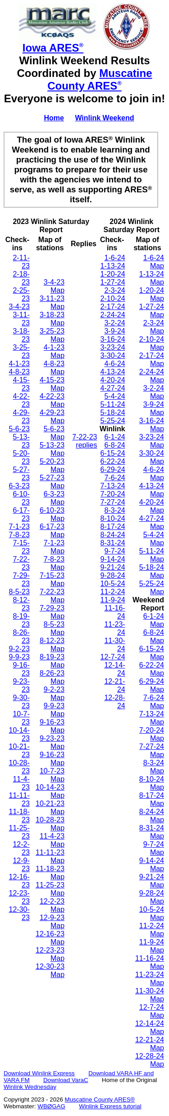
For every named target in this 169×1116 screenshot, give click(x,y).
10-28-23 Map (50, 824)
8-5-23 (19, 592)
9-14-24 (112, 559)
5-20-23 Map (52, 465)
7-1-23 (19, 526)
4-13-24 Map (151, 490)
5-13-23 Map (52, 449)
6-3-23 (19, 486)
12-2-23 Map (52, 905)
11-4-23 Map (52, 840)
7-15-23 (21, 547)
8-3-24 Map (153, 767)
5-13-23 (21, 441)
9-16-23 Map (52, 726)
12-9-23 (21, 865)
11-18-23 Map (50, 873)
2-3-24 (114, 290)
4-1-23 (19, 363)
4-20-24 (112, 380)
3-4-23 (19, 306)
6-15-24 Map (151, 653)
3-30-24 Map (151, 457)
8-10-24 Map (151, 783)
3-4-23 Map (54, 286)
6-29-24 (112, 469)
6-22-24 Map (151, 669)
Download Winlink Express (39, 1073)
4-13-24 (112, 372)
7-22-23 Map (52, 596)
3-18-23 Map (52, 319)
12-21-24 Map (149, 1044)
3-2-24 (114, 323)
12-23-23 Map (50, 954)
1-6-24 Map (153, 262)
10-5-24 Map (151, 913)
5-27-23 (21, 474)
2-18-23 (21, 278)
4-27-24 (112, 388)
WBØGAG (51, 1106)
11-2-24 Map (151, 930)
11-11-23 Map (50, 856)
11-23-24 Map (149, 979)
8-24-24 (112, 535)
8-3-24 (114, 510)
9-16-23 (21, 669)
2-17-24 (112, 306)
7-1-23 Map (54, 547)
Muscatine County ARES (99, 79)
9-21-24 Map (151, 881)
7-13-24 (112, 486)
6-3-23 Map (54, 498)
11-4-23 (21, 783)
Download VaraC (65, 1080)
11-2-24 (112, 592)
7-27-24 (112, 502)
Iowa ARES (53, 48)
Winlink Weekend (104, 118)
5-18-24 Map (151, 571)
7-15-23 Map (52, 579)
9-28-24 (112, 575)
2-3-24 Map (153, 327)
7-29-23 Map (52, 612)
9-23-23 (21, 685)
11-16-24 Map (149, 962)
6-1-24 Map (153, 620)
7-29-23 (21, 579)
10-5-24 (112, 583)
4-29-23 (21, 416)
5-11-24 (112, 404)
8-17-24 (112, 526)
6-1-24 (114, 437)
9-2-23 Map (54, 693)
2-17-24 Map (151, 359)
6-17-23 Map (52, 531)
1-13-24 (112, 266)
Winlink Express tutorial (110, 1106)
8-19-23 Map (52, 661)
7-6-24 (114, 478)
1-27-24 (112, 282)
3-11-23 (21, 319)
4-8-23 (19, 372)
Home (54, 118)
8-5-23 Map (54, 628)
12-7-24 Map (151, 1011)
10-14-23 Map (50, 791)
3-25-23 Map (52, 335)
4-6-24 (114, 363)
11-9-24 (112, 600)
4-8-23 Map (54, 368)
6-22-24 (112, 461)
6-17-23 (21, 514)
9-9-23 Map (54, 710)
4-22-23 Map (52, 400)
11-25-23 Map (50, 889)
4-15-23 (21, 384)
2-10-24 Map (151, 343)
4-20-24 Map (151, 506)
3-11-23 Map (52, 302)
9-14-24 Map (151, 865)
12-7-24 (112, 657)
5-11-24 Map (151, 555)
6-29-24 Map (151, 685)
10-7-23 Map (52, 775)
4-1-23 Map (54, 351)
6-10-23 (21, 498)
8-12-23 (21, 604)
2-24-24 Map (151, 376)
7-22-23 (21, 563)
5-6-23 (19, 429)
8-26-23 (21, 636)
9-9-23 (19, 657)
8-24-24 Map (151, 816)
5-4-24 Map (153, 539)
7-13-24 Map (151, 718)
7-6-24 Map (153, 702)
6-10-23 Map (52, 514)
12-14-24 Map (149, 1027)
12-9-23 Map (52, 922)
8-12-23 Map (52, 645)
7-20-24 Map (151, 734)
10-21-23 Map (50, 808)
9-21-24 (112, 567)
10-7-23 (21, 718)
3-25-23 (21, 351)
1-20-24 (112, 274)
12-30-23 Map (50, 970)
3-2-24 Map (153, 392)
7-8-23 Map (54, 563)
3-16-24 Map (151, 425)
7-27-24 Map (151, 750)
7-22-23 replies (84, 441)
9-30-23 (21, 702)
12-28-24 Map (149, 1060)
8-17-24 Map (151, 799)
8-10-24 (112, 518)
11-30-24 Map (149, 995)
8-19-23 (21, 620)
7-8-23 (19, 535)
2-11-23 (21, 262)
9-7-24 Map (153, 848)
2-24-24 (112, 315)
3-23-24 (112, 347)
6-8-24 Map (153, 636)
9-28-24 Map (151, 897)
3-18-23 (21, 335)
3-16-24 (112, 339)
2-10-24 (112, 298)
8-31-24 (112, 543)
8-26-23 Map (52, 677)
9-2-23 (19, 649)
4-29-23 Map (52, 416)
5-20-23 (21, 457)
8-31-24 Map (151, 832)
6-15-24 (112, 453)
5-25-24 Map (151, 588)
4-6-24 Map (153, 474)
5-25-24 (112, 420)
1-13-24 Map (151, 278)
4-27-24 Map (151, 522)
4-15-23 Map (52, 384)
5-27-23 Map (52, 482)
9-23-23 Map (52, 742)
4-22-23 (21, 400)
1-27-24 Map (151, 311)
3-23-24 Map (151, 441)
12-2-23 (21, 848)
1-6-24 (114, 258)
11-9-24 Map (151, 946)
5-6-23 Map (54, 433)
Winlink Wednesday (30, 1086)
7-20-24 (112, 494)
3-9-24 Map (153, 408)
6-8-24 (114, 445)
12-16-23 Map (50, 938)
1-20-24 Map (151, 294)
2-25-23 (21, 294)
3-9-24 (114, 331)
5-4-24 (114, 396)
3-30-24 (112, 355)
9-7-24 (114, 551)
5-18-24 (112, 412)
